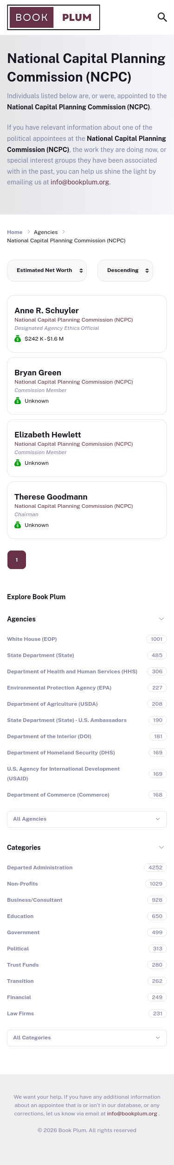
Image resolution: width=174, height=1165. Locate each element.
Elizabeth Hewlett (47, 434)
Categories (24, 847)
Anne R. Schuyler (46, 310)
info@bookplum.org (80, 182)
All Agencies (29, 819)
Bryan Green (37, 372)
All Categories (32, 1037)
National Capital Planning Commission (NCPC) (73, 320)
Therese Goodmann (50, 496)
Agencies (21, 619)
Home (15, 232)
